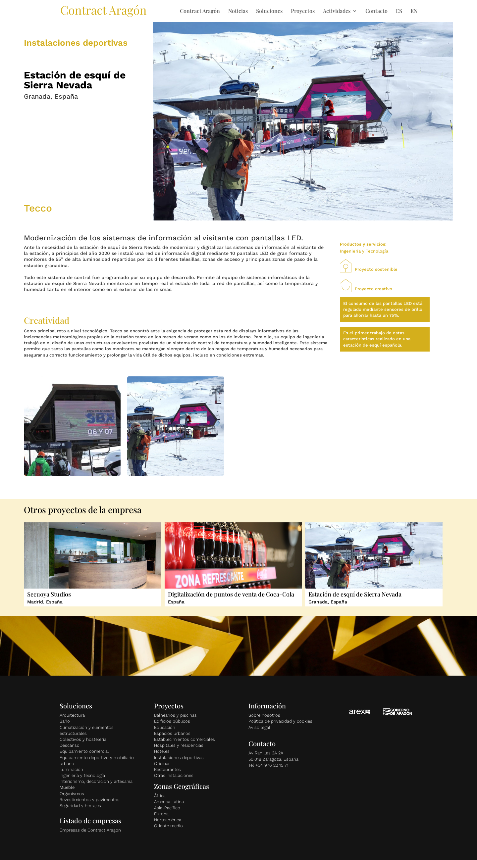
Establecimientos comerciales (184, 739)
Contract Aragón (200, 11)
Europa (161, 813)
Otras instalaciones (173, 775)
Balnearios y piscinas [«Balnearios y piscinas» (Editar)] (175, 715)
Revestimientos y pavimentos (90, 799)
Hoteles (162, 751)
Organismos (72, 793)
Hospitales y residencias (178, 745)
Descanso (70, 745)
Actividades (336, 11)
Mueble (67, 787)
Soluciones (269, 11)
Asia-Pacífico (167, 807)
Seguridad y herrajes (80, 805)
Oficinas (162, 763)
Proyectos (303, 11)
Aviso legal (259, 727)
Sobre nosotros (264, 715)
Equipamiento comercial (84, 751)
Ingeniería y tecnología (82, 775)
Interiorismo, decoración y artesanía (96, 781)
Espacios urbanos (172, 733)
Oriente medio (168, 825)
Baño (65, 721)
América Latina (169, 801)
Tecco (38, 208)
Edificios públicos (172, 721)
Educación (164, 727)
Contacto (376, 11)
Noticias (238, 11)
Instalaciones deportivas (179, 757)
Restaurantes (167, 769)
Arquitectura (72, 715)
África (160, 795)
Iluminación (71, 769)
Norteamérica (167, 819)
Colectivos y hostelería (83, 739)
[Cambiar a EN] (413, 15)
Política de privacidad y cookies (280, 721)
